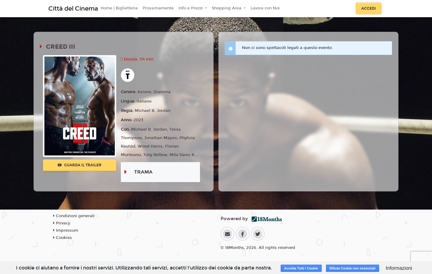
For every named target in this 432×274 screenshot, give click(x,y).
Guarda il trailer (80, 165)
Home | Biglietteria (119, 8)
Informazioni (399, 268)
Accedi (368, 8)
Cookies (62, 237)
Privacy (61, 223)
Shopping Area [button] (227, 8)
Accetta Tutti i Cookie (301, 268)
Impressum (65, 230)
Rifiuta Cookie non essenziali (353, 268)
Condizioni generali (74, 216)
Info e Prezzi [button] (191, 8)
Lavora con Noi (265, 8)
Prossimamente (158, 8)
